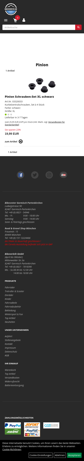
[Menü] (5, 20)
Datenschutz (11, 351)
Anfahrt (8, 336)
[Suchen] (78, 27)
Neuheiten (10, 321)
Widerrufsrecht (12, 381)
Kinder (8, 298)
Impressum (10, 347)
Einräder (9, 295)
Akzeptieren (74, 455)
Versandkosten (12, 377)
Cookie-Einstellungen (41, 455)
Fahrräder (10, 287)
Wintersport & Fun (14, 314)
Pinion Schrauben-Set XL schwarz (29, 96)
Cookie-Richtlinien (11, 449)
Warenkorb (10, 369)
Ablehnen (60, 455)
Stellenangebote (13, 340)
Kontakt (9, 343)
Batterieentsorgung (14, 385)
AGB (7, 355)
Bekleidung (10, 310)
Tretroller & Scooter (14, 291)
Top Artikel (10, 318)
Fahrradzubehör (13, 306)
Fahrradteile (11, 302)
